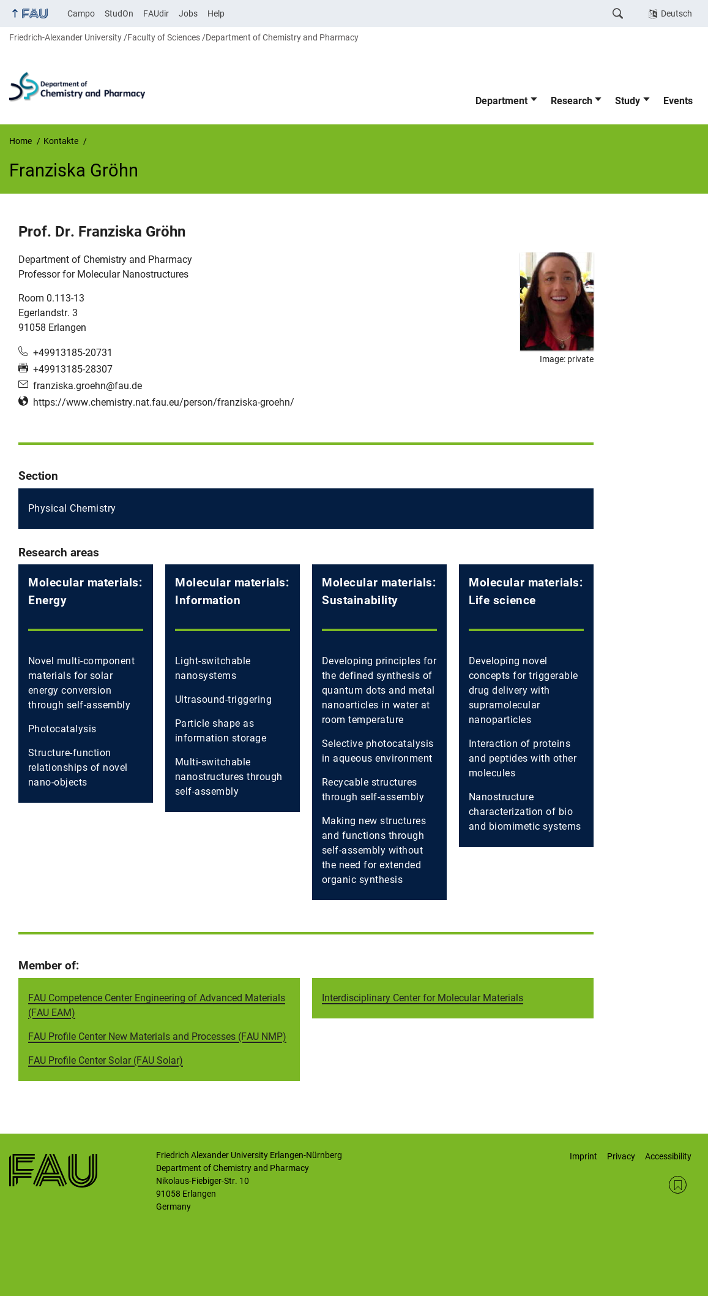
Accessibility (668, 1156)
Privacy (621, 1156)
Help (216, 13)
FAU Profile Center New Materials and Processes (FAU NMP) (157, 1036)
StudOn (119, 13)
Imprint (583, 1156)
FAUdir (156, 13)
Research (571, 101)
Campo (81, 13)
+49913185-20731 (73, 352)
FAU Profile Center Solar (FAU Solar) (105, 1060)
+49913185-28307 (73, 369)
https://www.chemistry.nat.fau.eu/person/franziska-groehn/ (163, 402)
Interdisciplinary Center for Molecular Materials (422, 998)
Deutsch (676, 13)
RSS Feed (678, 1185)
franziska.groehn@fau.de (87, 386)
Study (627, 101)
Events (678, 101)
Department (501, 101)
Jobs (188, 13)
